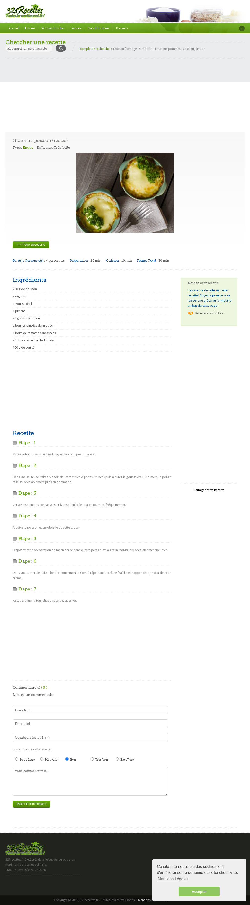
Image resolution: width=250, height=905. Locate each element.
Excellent (125, 759)
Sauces (76, 28)
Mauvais (48, 759)
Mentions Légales (149, 900)
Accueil (14, 28)
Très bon (99, 759)
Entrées (30, 28)
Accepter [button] (199, 892)
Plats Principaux (99, 28)
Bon (70, 759)
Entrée (28, 147)
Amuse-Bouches (53, 28)
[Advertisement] (125, 93)
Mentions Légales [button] (173, 879)
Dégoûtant (25, 759)
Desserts (122, 28)
